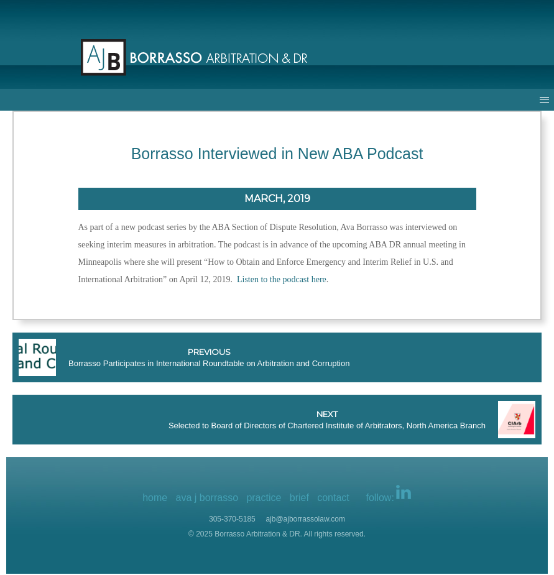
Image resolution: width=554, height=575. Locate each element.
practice (263, 497)
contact (333, 497)
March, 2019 (277, 199)
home (154, 497)
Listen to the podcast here (281, 279)
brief (299, 497)
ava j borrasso (207, 497)
